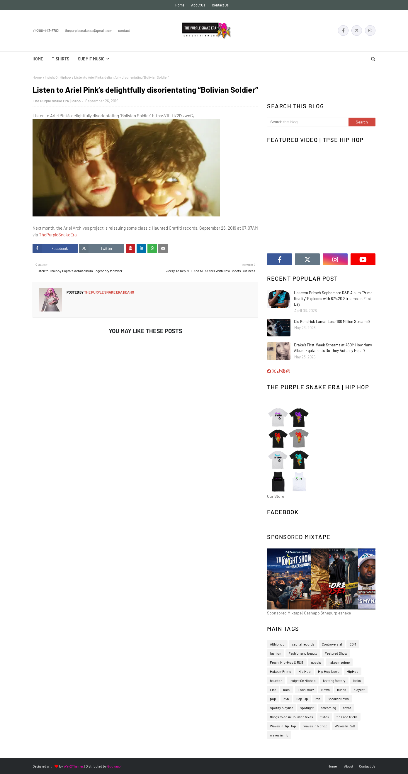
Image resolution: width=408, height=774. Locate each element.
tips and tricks (347, 717)
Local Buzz (306, 689)
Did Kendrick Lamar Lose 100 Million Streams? (332, 321)
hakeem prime (339, 662)
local (286, 689)
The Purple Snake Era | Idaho (57, 101)
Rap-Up (302, 699)
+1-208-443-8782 (46, 30)
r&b (286, 699)
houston (276, 680)
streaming (328, 708)
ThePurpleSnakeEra (58, 234)
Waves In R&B (345, 726)
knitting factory (334, 680)
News (325, 689)
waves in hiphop (315, 726)
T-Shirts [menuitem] (60, 58)
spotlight (307, 708)
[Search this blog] (307, 122)
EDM (352, 644)
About (348, 766)
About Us (198, 5)
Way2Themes (74, 766)
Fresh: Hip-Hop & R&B (287, 662)
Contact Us (220, 5)
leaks (357, 680)
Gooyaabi (114, 766)
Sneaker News (338, 699)
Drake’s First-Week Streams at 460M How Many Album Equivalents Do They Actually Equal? (333, 348)
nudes (341, 689)
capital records (303, 644)
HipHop (352, 671)
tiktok (324, 717)
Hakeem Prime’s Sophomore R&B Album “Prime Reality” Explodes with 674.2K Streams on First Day (333, 298)
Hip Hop (304, 671)
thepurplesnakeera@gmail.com (88, 30)
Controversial (332, 644)
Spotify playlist (281, 708)
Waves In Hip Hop (283, 726)
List (273, 689)
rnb (317, 699)
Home (179, 5)
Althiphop (277, 644)
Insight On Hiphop (58, 77)
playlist (359, 689)
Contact (124, 30)
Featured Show (336, 653)
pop (273, 699)
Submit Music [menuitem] (91, 58)
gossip (316, 662)
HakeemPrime (280, 671)
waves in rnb (279, 735)
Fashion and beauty (302, 653)
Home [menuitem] (38, 58)
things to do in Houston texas (291, 717)
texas (347, 708)
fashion (275, 653)
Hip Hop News (328, 671)
